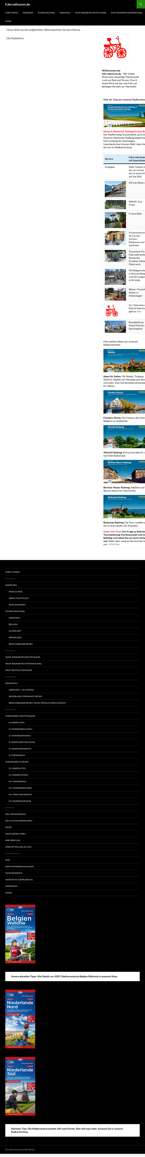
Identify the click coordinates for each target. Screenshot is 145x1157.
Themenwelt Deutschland (20, 716)
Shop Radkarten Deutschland (90, 12)
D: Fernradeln (17, 755)
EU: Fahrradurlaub (20, 801)
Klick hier (114, 544)
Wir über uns (12, 840)
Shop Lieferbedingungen (19, 866)
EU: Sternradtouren (20, 788)
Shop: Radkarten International (23, 663)
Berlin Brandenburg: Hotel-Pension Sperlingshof (37, 703)
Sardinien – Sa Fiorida (21, 689)
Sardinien (14, 617)
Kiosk (8, 827)
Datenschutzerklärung (19, 879)
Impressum (11, 886)
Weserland (15, 637)
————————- (12, 853)
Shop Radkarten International (127, 12)
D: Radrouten (16, 722)
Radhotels (65, 12)
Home (8, 21)
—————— (10, 676)
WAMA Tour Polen (19, 598)
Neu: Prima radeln (15, 814)
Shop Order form (15, 833)
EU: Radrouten (17, 768)
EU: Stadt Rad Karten (20, 794)
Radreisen (28, 12)
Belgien (13, 624)
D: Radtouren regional (22, 742)
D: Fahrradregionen (20, 729)
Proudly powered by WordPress (20, 1149)
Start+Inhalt (11, 12)
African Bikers (17, 604)
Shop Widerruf (14, 873)
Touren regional (46, 12)
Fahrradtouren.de (17, 4)
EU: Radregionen (18, 775)
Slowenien (15, 631)
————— (9, 807)
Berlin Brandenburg (21, 644)
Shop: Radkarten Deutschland (22, 657)
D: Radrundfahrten (20, 748)
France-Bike (16, 591)
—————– (10, 578)
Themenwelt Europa (16, 761)
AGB (7, 860)
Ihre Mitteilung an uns (18, 847)
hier (139, 311)
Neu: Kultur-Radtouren (18, 820)
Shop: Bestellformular (18, 670)
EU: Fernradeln (17, 781)
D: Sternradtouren (20, 735)
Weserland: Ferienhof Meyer (25, 696)
